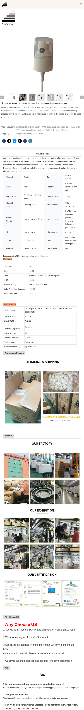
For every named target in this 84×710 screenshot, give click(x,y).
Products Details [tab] (42, 154)
